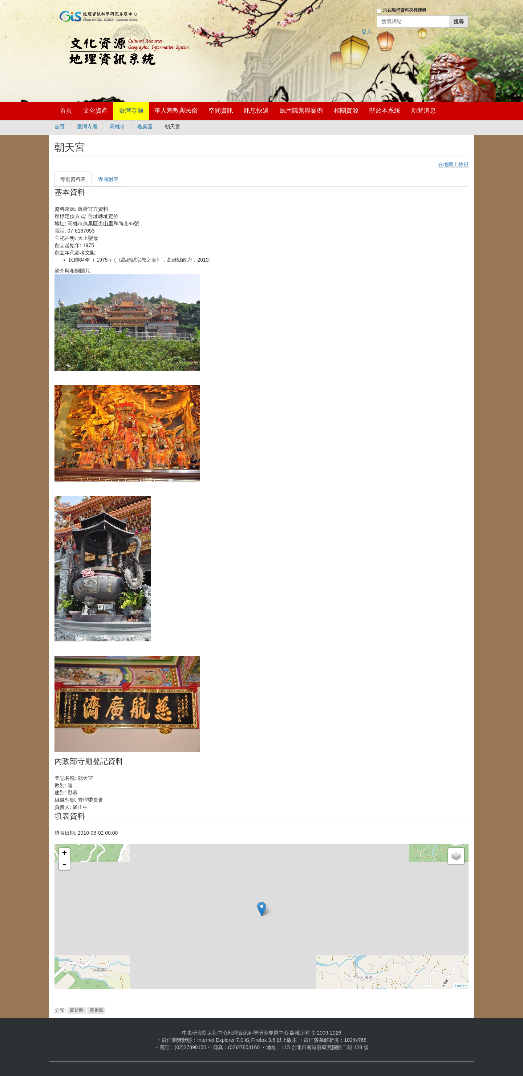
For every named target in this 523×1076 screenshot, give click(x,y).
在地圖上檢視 (453, 164)
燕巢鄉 (96, 1010)
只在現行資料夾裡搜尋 (404, 10)
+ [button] (64, 853)
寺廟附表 (108, 179)
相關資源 (346, 110)
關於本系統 (384, 110)
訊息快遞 (256, 110)
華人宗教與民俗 (176, 110)
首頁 (66, 110)
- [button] (64, 864)
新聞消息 (423, 110)
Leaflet (461, 986)
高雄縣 (76, 1010)
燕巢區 (145, 126)
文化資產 (95, 110)
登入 (366, 32)
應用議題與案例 (301, 110)
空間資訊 (220, 110)
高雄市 (117, 126)
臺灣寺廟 (131, 110)
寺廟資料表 (73, 179)
